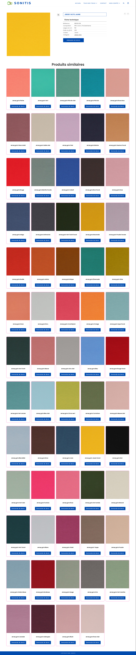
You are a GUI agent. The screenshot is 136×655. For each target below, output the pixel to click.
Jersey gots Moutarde (93, 235)
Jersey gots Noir (117, 458)
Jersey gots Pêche (18, 100)
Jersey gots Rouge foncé (117, 369)
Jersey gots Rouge (18, 190)
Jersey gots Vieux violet (18, 145)
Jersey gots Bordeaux (43, 592)
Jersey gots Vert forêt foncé (68, 235)
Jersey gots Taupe (93, 547)
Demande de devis (73, 40)
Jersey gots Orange (92, 324)
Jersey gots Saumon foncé (117, 145)
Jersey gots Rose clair (93, 637)
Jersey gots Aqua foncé (117, 324)
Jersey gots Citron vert (67, 413)
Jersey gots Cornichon (92, 413)
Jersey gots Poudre (117, 547)
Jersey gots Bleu (92, 369)
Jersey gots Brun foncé (92, 190)
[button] (58, 14)
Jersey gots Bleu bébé (18, 458)
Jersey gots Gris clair (68, 369)
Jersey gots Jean (67, 458)
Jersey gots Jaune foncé (92, 458)
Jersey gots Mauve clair (117, 413)
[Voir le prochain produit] (128, 14)
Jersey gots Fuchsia (43, 503)
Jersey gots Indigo (18, 235)
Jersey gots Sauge (68, 592)
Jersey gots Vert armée (92, 503)
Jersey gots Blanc (43, 547)
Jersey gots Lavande (18, 637)
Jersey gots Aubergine (43, 637)
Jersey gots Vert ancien (18, 413)
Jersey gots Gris (92, 592)
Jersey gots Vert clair (18, 503)
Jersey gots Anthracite (43, 235)
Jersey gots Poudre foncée (117, 235)
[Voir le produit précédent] (125, 14)
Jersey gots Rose (117, 190)
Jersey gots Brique (68, 279)
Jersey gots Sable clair (43, 145)
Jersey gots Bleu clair (43, 413)
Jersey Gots (78, 35)
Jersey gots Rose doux (117, 100)
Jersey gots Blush (67, 637)
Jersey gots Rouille (18, 279)
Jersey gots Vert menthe (117, 592)
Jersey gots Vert (43, 100)
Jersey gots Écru (43, 324)
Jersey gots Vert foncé (18, 547)
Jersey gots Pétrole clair (68, 100)
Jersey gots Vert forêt (18, 369)
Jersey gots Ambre (43, 279)
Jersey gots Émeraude (93, 279)
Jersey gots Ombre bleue (18, 592)
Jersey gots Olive (117, 279)
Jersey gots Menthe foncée (43, 190)
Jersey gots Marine (93, 145)
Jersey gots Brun (43, 458)
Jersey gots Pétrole (92, 100)
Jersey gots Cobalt (68, 190)
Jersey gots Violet (68, 547)
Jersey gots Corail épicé (67, 324)
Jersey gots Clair (67, 145)
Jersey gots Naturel (117, 503)
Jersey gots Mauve (43, 369)
